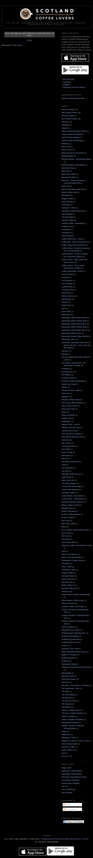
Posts (66, 805)
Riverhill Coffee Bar (69, 588)
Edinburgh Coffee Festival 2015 (74, 318)
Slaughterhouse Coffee (71, 630)
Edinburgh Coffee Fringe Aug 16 (74, 330)
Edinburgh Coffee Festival (72, 771)
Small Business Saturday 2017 (74, 633)
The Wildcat (66, 707)
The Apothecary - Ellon (71, 688)
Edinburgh (66, 314)
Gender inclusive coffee (71, 390)
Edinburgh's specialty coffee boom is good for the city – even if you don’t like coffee (76, 345)
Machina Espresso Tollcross (73, 502)
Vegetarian (66, 734)
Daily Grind (66, 293)
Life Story (65, 471)
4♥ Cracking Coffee (69, 112)
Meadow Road (67, 508)
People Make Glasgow (70, 783)
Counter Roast (67, 274)
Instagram (67, 85)
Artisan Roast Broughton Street (74, 131)
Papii (64, 551)
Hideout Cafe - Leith (69, 424)
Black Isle (65, 171)
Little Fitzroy (66, 477)
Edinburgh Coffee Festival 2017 (74, 324)
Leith (63, 465)
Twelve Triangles (68, 716)
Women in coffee (68, 747)
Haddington (66, 421)
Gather (64, 387)
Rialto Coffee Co (68, 585)
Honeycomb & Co (68, 431)
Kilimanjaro (66, 455)
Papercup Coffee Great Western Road (77, 545)
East (63, 308)
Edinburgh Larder (68, 339)
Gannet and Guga (69, 384)
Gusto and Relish (68, 415)
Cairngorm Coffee (68, 208)
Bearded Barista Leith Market (73, 165)
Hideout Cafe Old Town (71, 427)
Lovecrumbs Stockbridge (71, 486)
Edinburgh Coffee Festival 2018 (74, 327)
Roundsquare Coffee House (73, 600)
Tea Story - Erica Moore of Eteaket (75, 685)
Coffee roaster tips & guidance (73, 245)
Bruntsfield (66, 195)
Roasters (65, 591)
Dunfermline (66, 305)
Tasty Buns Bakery (69, 679)
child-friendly (67, 236)
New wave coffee (68, 524)
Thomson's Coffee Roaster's (73, 713)
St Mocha (65, 661)
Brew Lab (65, 186)
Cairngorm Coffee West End (73, 211)
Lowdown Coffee (68, 493)
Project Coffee (67, 573)
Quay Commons (68, 579)
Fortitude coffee (68, 378)
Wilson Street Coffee (70, 744)
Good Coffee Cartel (69, 406)
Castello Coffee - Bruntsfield (73, 223)
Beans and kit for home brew (73, 153)
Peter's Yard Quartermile (71, 557)
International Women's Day (72, 437)
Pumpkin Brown (68, 576)
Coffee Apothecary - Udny (72, 239)
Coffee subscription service (72, 271)
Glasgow (65, 397)
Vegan (64, 731)
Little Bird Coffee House (71, 474)
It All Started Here (68, 446)
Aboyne (65, 128)
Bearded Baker (67, 156)
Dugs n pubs (67, 768)
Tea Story (65, 682)
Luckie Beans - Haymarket (72, 496)
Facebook (66, 82)
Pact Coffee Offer (68, 542)
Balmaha (65, 144)
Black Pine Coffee (69, 174)
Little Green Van (68, 480)
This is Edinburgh (68, 789)
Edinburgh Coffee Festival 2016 (74, 321)
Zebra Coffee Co (68, 750)
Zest (63, 753)
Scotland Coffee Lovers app (72, 606)
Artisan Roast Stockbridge (72, 140)
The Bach (65, 691)
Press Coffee (67, 567)
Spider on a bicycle (69, 655)
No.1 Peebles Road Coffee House (75, 530)
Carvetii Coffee (67, 217)
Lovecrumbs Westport (70, 489)
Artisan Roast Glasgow (71, 137)
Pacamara (66, 539)
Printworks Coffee (68, 570)
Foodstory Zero (68, 372)
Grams (64, 412)
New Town (66, 521)
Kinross (64, 459)
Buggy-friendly (67, 198)
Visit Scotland (67, 792)
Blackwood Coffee (69, 177)
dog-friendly (66, 299)
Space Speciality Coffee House (74, 652)
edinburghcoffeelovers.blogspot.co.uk (65, 839)
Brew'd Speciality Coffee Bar (73, 189)
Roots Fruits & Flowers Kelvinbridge (76, 594)
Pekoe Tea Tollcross (69, 554)
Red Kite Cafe (67, 582)
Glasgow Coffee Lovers (71, 400)
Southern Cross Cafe (70, 649)
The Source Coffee (69, 701)
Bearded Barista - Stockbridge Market (76, 159)
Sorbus (64, 645)
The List (65, 786)
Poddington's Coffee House (72, 560)
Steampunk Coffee (69, 664)
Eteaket (65, 354)
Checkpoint (66, 233)
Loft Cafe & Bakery (69, 483)
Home (29, 40)
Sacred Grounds (68, 603)
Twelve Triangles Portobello (72, 719)
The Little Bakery (68, 695)
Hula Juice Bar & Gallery (71, 434)
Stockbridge (66, 673)
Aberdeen (65, 122)
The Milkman (67, 698)
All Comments (69, 809)
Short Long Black (68, 627)
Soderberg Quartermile (71, 639)
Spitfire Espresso (68, 658)
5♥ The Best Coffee (69, 119)
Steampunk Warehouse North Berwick (77, 667)
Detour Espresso (68, 296)
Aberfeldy (65, 125)
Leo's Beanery (67, 468)
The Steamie (67, 704)
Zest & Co (65, 756)
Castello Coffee (68, 220)
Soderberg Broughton (70, 636)
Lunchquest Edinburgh (70, 780)
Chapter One (67, 226)
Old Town (65, 536)
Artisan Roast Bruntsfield (71, 134)
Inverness (65, 440)
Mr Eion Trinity (67, 517)
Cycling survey (67, 290)
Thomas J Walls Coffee (71, 710)
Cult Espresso (67, 280)
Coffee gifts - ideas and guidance (75, 242)
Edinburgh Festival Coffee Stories (75, 336)
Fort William (66, 375)
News (64, 527)
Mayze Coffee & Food (70, 505)
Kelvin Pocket (67, 452)
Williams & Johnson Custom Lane (75, 741)
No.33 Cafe (66, 533)
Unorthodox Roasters (70, 723)
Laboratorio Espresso (70, 462)
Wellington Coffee (68, 738)
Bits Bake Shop (68, 168)
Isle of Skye (66, 443)
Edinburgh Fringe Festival (72, 774)
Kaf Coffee (66, 449)
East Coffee (66, 311)
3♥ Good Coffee (68, 109)
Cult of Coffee (67, 284)
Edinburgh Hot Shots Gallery (74, 87)
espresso (65, 351)
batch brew (66, 147)
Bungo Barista (67, 202)
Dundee (65, 302)
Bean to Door (67, 150)
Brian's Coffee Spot (69, 192)
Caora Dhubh (67, 214)
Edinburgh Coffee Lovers (71, 333)
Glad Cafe (66, 393)
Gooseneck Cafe (68, 409)
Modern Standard (68, 511)
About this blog (68, 79)
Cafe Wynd (66, 205)
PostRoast (66, 564)
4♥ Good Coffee (68, 116)
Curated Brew (67, 287)
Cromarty (65, 277)
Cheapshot (66, 229)
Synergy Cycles (68, 676)
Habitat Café (66, 418)
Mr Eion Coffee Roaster (71, 514)
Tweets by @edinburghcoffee (73, 98)
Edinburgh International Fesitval (74, 777)
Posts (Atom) (17, 45)
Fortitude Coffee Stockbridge (73, 381)
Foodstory (65, 369)
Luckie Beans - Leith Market (73, 499)
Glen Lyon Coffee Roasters (72, 403)
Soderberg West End (70, 642)
